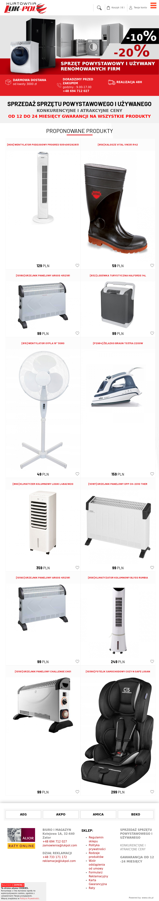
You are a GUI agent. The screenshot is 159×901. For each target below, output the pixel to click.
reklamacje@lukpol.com (59, 861)
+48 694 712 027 (55, 841)
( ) (118, 7)
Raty (92, 888)
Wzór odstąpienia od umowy (97, 864)
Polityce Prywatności (29, 898)
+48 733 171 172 (55, 857)
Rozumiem (13, 885)
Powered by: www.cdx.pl (141, 898)
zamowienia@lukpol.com (60, 845)
